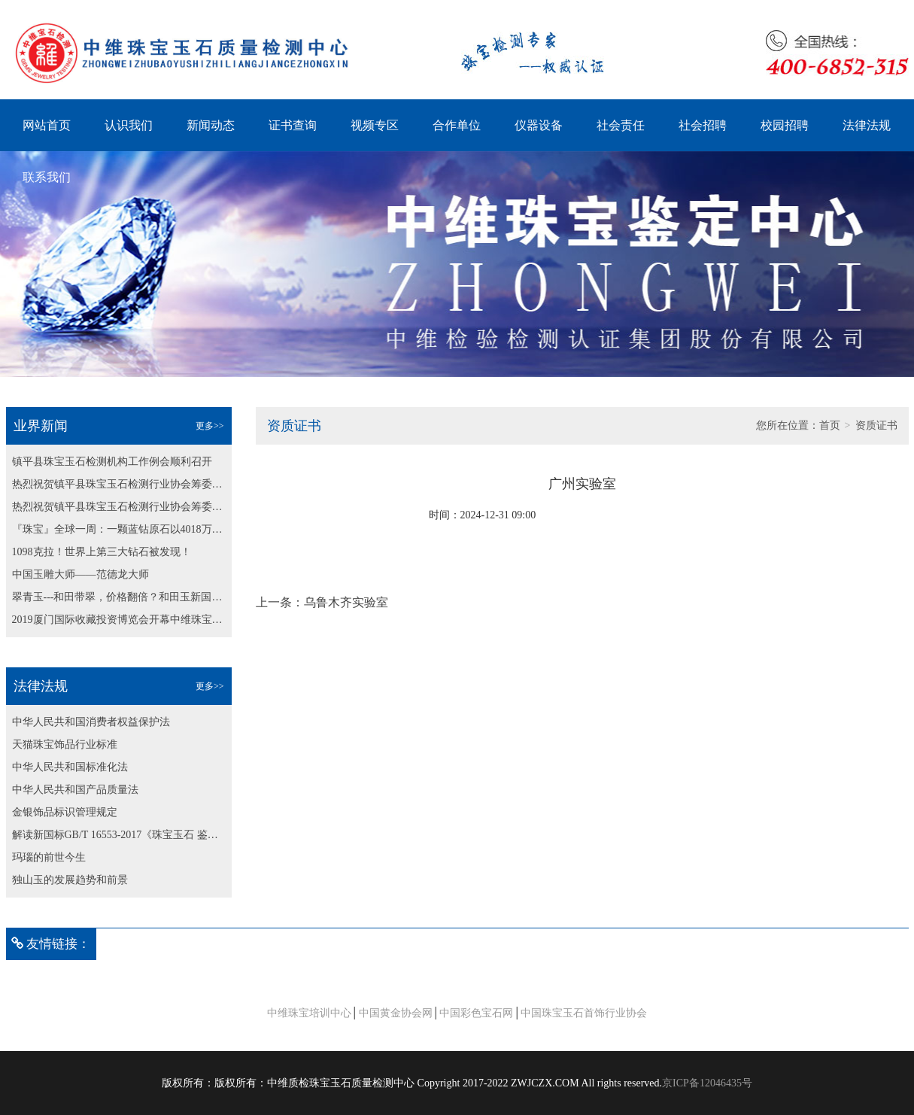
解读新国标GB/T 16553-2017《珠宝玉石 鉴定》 (119, 834)
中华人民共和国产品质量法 (75, 789)
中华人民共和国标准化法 (70, 767)
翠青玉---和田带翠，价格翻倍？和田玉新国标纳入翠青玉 (119, 597)
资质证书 (876, 425)
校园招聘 (785, 125)
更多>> (210, 426)
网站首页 (47, 125)
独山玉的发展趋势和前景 (70, 880)
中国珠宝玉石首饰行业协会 (584, 1013)
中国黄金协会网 (396, 1013)
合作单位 (457, 125)
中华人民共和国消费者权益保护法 (91, 722)
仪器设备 (539, 125)
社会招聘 (703, 125)
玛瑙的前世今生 (49, 857)
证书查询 (293, 125)
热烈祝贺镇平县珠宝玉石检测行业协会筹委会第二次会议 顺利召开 (119, 484)
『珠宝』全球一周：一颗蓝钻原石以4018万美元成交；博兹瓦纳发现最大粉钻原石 (119, 529)
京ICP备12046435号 (707, 1083)
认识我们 (129, 125)
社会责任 (621, 125)
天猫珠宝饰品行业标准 (64, 744)
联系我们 (47, 177)
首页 (829, 425)
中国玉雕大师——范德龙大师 (80, 574)
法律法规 (867, 125)
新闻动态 (211, 125)
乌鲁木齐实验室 (346, 602)
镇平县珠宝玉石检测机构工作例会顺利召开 (112, 461)
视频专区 (375, 125)
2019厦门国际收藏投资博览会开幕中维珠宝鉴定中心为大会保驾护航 (119, 619)
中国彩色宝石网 (476, 1013)
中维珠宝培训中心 (309, 1013)
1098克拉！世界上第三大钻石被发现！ (101, 552)
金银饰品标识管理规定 (64, 812)
